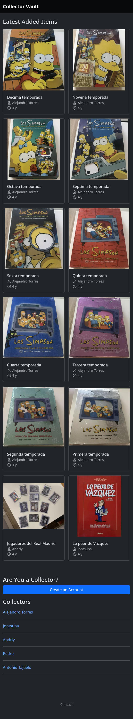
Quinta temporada (90, 275)
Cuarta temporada (24, 365)
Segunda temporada (26, 454)
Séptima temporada (91, 186)
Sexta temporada (23, 275)
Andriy (9, 639)
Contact (66, 704)
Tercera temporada (90, 365)
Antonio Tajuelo (17, 667)
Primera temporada (91, 454)
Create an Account (66, 589)
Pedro (8, 653)
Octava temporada (24, 186)
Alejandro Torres (18, 612)
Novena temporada (90, 97)
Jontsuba (11, 626)
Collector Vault (21, 6)
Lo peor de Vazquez (90, 543)
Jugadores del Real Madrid (31, 543)
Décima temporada (24, 97)
